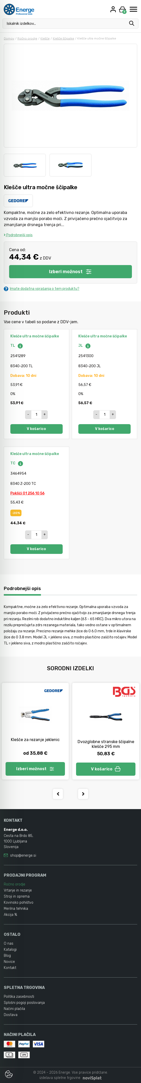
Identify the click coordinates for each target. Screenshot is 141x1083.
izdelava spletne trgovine (59, 1078)
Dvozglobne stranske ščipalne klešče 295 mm (106, 744)
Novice (9, 962)
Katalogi (10, 949)
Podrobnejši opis (18, 235)
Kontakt (10, 968)
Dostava (10, 1015)
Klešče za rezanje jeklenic (35, 739)
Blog (7, 956)
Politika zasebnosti (19, 996)
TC (17, 463)
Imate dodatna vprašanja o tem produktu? (41, 288)
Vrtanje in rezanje (18, 890)
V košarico (36, 429)
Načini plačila (14, 1009)
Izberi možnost (70, 271)
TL (16, 345)
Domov (9, 38)
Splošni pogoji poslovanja (24, 1003)
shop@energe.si (23, 855)
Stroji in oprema (17, 896)
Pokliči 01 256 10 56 (27, 493)
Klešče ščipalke (63, 38)
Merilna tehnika (16, 908)
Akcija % (10, 915)
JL (84, 345)
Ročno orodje (27, 38)
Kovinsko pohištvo (18, 902)
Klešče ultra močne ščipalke (34, 336)
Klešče (45, 38)
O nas (8, 943)
